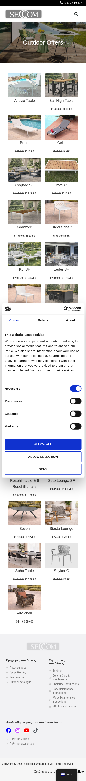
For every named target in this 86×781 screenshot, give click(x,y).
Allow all (43, 444)
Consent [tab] (15, 320)
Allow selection (43, 456)
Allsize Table (24, 100)
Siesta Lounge (61, 528)
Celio (61, 143)
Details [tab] (43, 320)
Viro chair (24, 613)
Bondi (24, 143)
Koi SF (24, 269)
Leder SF (61, 269)
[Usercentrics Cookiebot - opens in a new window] (63, 309)
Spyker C (61, 571)
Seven (24, 528)
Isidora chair (61, 227)
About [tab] (70, 320)
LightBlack (78, 771)
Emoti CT (61, 185)
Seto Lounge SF (61, 480)
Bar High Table (61, 100)
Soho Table (24, 571)
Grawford (24, 227)
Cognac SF (24, 185)
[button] (76, 14)
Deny (43, 469)
